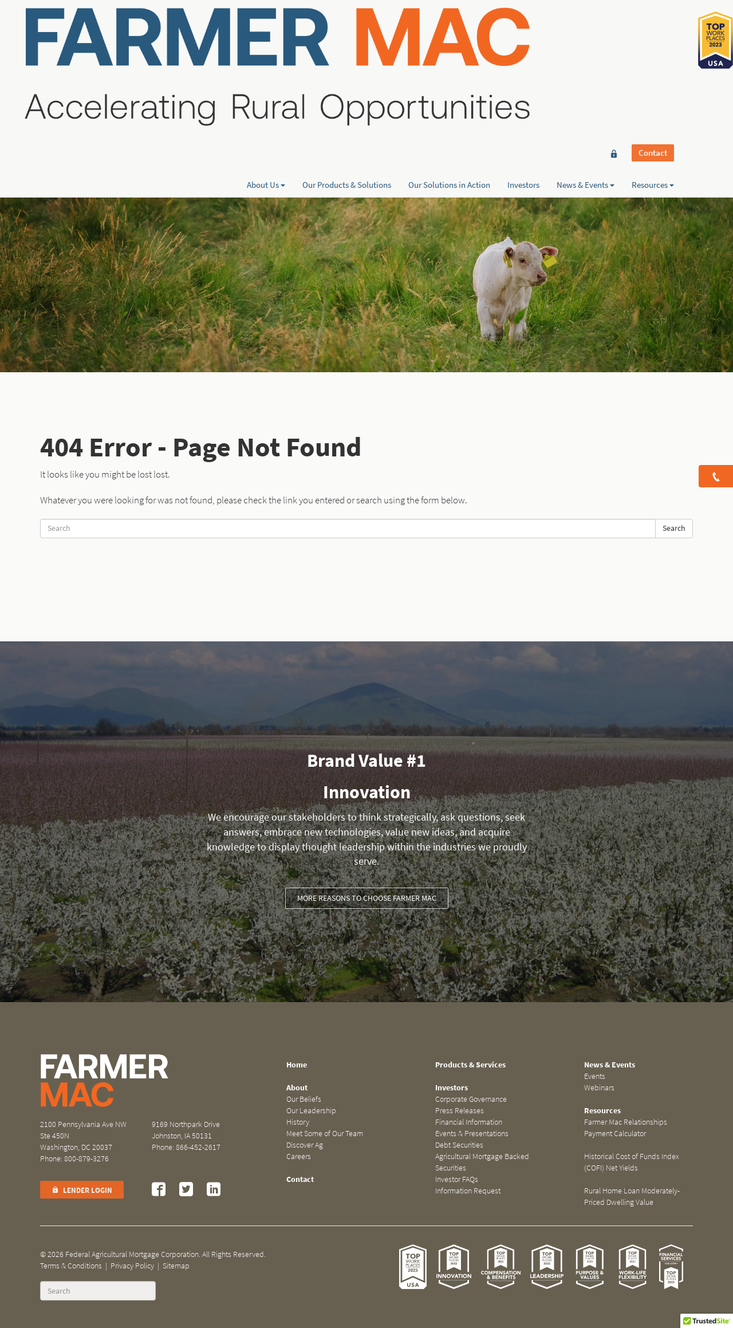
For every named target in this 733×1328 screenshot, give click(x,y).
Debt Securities (459, 1145)
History (297, 1122)
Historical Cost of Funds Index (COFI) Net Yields (631, 1162)
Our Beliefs (303, 1099)
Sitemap (176, 1265)
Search (674, 528)
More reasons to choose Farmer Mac (366, 898)
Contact (653, 30)
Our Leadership (311, 1110)
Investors (523, 50)
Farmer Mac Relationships (625, 1122)
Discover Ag (304, 1145)
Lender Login (82, 1190)
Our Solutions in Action (449, 50)
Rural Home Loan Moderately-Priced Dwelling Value (632, 1196)
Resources (653, 50)
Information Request (468, 1190)
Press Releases (459, 1110)
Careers (298, 1156)
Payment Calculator (615, 1133)
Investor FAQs (456, 1179)
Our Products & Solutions (346, 50)
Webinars (599, 1087)
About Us (266, 50)
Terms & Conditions (71, 1265)
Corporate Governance (471, 1099)
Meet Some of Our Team (324, 1133)
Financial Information (468, 1122)
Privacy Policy (132, 1265)
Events (594, 1076)
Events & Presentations (472, 1133)
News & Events (585, 50)
